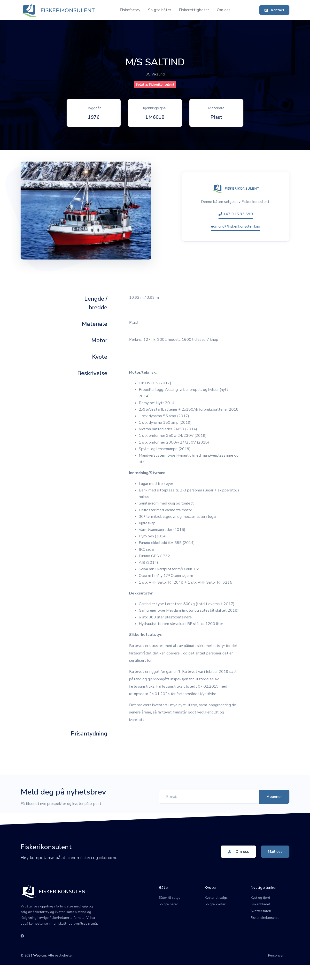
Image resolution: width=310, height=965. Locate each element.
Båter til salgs (169, 897)
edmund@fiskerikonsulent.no (235, 226)
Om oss (223, 10)
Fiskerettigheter (194, 10)
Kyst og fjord (260, 897)
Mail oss (275, 851)
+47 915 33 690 (235, 214)
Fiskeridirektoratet (265, 917)
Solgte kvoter (215, 904)
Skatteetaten (261, 911)
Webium (39, 955)
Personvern (277, 955)
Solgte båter (159, 10)
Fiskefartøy (130, 10)
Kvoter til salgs (216, 897)
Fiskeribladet (260, 904)
